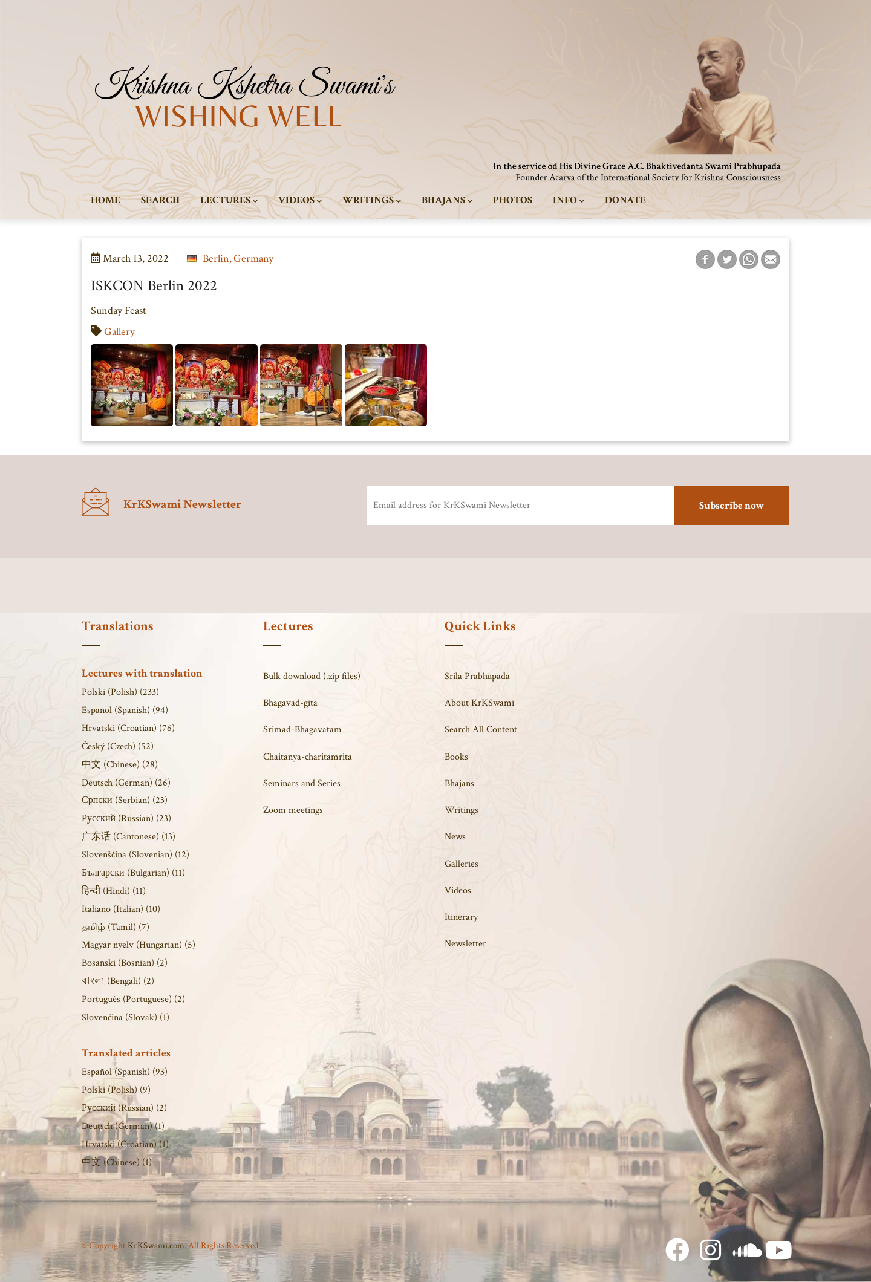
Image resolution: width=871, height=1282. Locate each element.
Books (456, 756)
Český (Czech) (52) (118, 746)
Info (568, 200)
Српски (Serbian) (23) (125, 800)
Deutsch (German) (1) (123, 1126)
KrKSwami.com (156, 1245)
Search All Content (481, 729)
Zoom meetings (293, 810)
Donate (625, 200)
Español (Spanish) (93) (125, 1072)
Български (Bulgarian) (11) (133, 873)
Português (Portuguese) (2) (133, 999)
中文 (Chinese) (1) (117, 1162)
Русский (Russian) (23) (126, 818)
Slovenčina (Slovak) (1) (125, 1017)
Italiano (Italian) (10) (121, 909)
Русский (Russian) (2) (124, 1108)
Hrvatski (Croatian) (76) (128, 728)
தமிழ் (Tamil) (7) (115, 927)
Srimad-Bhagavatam (302, 729)
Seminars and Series (302, 783)
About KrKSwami (479, 703)
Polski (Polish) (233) (120, 692)
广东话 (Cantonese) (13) (128, 836)
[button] (133, 353)
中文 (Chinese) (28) (120, 764)
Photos (512, 200)
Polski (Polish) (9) (116, 1090)
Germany (253, 258)
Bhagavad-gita (290, 703)
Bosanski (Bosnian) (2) (125, 963)
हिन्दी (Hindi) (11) (114, 891)
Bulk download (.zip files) (311, 676)
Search (160, 200)
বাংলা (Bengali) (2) (118, 981)
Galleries (461, 863)
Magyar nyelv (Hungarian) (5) (138, 945)
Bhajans (447, 200)
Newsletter (465, 943)
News (455, 836)
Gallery (119, 332)
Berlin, (217, 258)
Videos (300, 200)
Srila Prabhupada (477, 676)
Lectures (229, 200)
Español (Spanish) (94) (125, 710)
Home (105, 200)
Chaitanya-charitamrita (307, 756)
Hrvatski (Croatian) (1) (125, 1144)
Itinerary (461, 917)
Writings (371, 200)
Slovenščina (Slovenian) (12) (135, 854)
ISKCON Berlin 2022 (154, 286)
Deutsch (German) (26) (126, 782)
